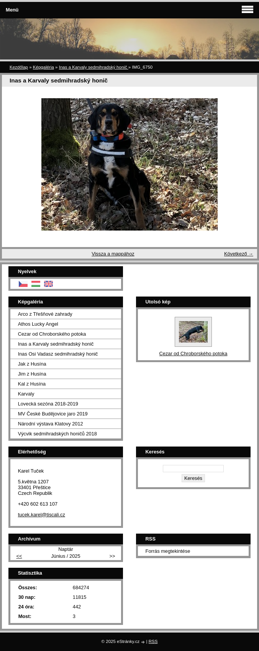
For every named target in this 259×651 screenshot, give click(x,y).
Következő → (238, 254)
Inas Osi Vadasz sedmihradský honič (58, 354)
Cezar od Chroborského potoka (52, 334)
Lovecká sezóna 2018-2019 (48, 404)
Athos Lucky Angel (38, 324)
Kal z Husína (32, 384)
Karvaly (26, 394)
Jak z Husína (32, 364)
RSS (153, 641)
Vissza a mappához (113, 254)
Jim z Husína (32, 374)
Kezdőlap (19, 67)
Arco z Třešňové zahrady (45, 314)
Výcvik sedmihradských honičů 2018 (57, 434)
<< (19, 556)
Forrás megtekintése (168, 551)
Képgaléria (43, 67)
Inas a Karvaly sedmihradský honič (93, 67)
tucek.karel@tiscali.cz (41, 515)
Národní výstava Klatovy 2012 (50, 424)
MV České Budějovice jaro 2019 (53, 414)
